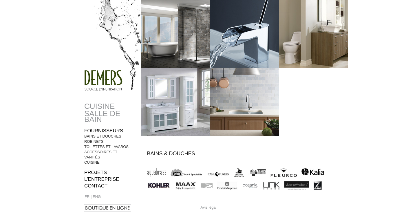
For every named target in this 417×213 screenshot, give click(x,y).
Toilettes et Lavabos (106, 147)
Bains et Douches (102, 136)
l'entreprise (101, 179)
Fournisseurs (103, 130)
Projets (95, 172)
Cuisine (99, 106)
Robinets (93, 141)
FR (87, 196)
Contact (95, 186)
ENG (97, 196)
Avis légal (208, 207)
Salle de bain (102, 116)
